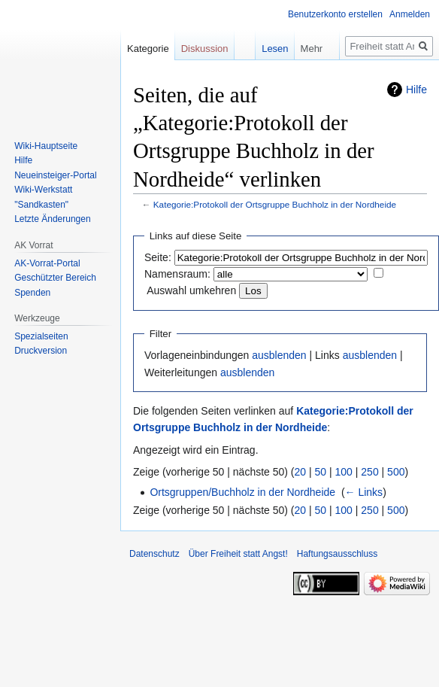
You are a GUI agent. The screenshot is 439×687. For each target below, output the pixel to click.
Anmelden (409, 14)
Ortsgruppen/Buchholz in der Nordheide (242, 492)
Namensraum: (177, 274)
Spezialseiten (41, 336)
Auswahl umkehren (191, 290)
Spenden (32, 292)
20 (301, 472)
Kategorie (148, 48)
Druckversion (40, 350)
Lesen (265, 48)
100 (344, 472)
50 (321, 472)
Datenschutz (154, 554)
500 (395, 472)
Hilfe (416, 90)
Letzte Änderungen (52, 219)
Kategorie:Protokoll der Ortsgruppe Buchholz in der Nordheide (274, 204)
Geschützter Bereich (55, 277)
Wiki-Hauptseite (45, 146)
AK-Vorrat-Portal (47, 263)
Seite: (157, 257)
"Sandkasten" (41, 204)
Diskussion (205, 48)
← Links (364, 492)
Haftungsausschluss (337, 554)
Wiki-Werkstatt (43, 189)
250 (369, 472)
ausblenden (279, 355)
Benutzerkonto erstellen (335, 14)
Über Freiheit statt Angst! (238, 554)
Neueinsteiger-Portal (55, 175)
